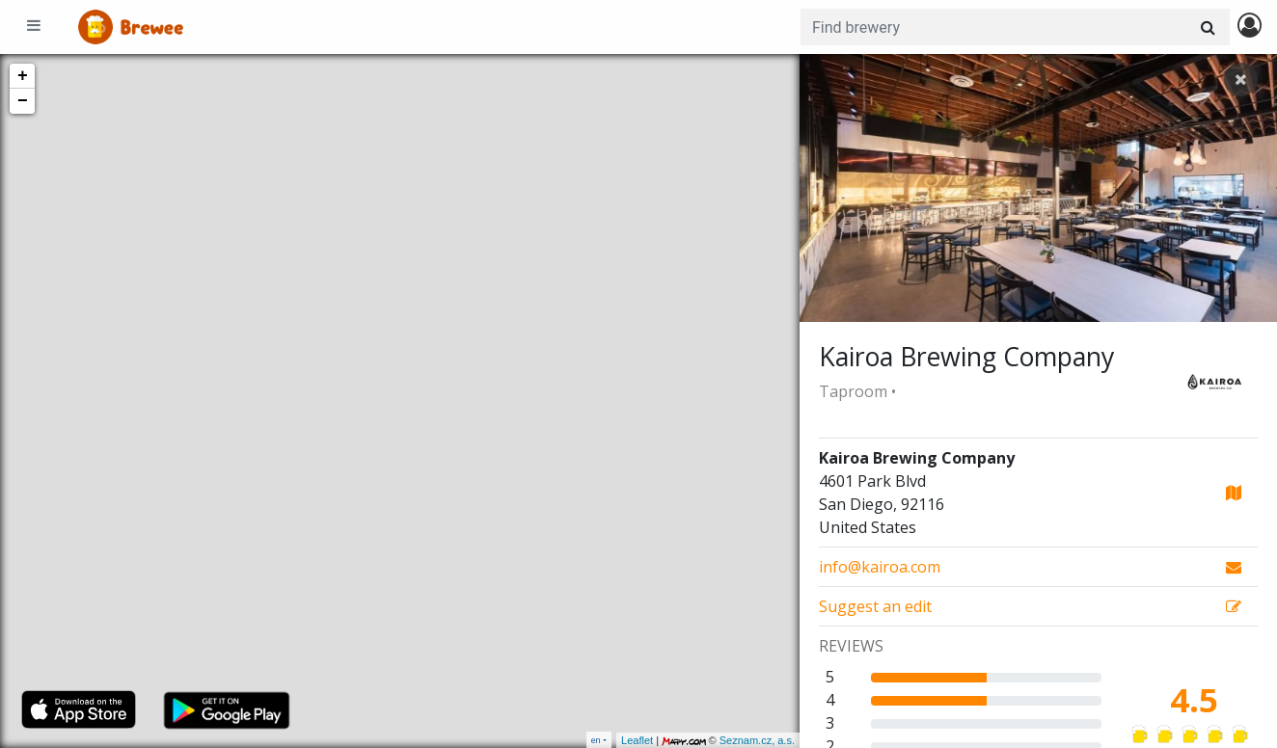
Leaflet (637, 740)
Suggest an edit (875, 606)
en (596, 740)
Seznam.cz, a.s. (757, 740)
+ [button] (22, 76)
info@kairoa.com (879, 566)
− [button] (22, 101)
